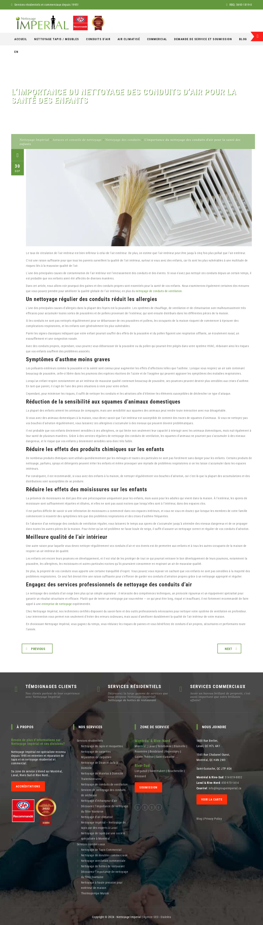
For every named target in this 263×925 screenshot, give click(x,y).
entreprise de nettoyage (57, 604)
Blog (243, 39)
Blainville (180, 746)
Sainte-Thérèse (144, 756)
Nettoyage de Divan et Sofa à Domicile (99, 765)
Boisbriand (156, 751)
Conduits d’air (98, 39)
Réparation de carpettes (96, 757)
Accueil (20, 39)
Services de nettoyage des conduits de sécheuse (103, 792)
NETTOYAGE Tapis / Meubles (56, 39)
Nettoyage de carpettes (96, 751)
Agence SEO (151, 917)
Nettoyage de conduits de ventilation (104, 784)
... (176, 756)
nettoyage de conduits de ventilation (159, 291)
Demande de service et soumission (203, 39)
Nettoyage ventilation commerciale (103, 860)
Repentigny (172, 751)
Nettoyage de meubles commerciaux (104, 855)
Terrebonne (164, 746)
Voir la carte (211, 799)
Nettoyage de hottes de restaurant (132, 700)
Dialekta (166, 917)
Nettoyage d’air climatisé (97, 817)
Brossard (140, 776)
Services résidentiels (90, 740)
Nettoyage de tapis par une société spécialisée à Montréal (103, 836)
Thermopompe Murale (95, 893)
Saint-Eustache (165, 756)
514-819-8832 (233, 777)
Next (228, 649)
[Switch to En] (16, 51)
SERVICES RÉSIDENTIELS (134, 686)
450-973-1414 (230, 782)
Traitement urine (91, 779)
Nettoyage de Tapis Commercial (101, 849)
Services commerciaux (91, 844)
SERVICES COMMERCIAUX (218, 686)
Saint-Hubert (157, 771)
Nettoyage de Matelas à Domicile (102, 773)
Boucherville (175, 771)
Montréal (140, 746)
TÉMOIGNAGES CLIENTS (51, 686)
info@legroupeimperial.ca (225, 788)
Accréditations (28, 786)
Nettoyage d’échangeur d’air (99, 800)
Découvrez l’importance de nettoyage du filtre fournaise (104, 809)
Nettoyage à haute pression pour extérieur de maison (102, 885)
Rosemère (141, 751)
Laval (151, 746)
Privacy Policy (213, 818)
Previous (38, 649)
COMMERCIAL (157, 39)
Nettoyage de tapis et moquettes (102, 746)
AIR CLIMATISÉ (129, 39)
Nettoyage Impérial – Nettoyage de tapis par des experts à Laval (103, 825)
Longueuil (141, 771)
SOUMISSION (148, 787)
